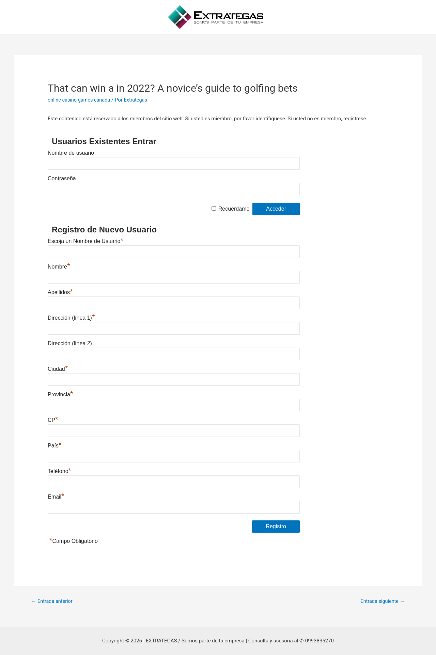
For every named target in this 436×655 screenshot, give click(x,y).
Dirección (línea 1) (71, 318)
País (55, 445)
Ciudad (58, 369)
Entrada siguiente (382, 601)
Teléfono (59, 471)
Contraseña (62, 178)
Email (56, 497)
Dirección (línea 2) (70, 343)
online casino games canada (80, 100)
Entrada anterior (52, 601)
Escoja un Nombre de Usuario (85, 241)
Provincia (60, 394)
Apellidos (60, 292)
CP (53, 420)
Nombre (59, 267)
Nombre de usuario (71, 153)
